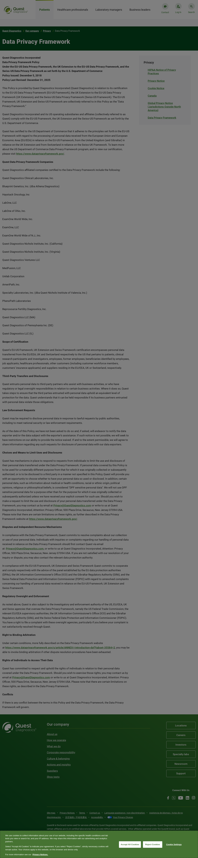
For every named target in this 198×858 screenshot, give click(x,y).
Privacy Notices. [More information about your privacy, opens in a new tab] (40, 854)
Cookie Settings (174, 844)
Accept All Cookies (130, 844)
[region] (99, 844)
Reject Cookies (152, 844)
